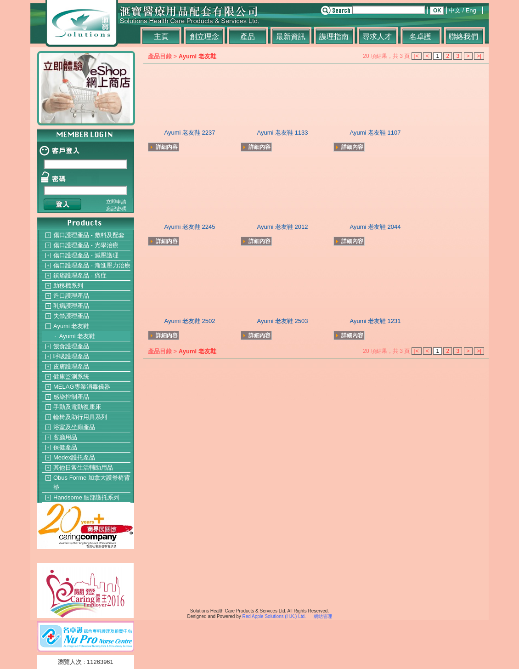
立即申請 (116, 201)
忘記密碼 (116, 208)
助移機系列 (68, 285)
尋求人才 (377, 36)
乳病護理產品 (71, 305)
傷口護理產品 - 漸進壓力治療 (91, 265)
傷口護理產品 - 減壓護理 (85, 255)
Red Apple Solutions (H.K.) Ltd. (273, 616)
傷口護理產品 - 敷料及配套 (88, 235)
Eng (471, 10)
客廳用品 (65, 437)
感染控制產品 (71, 396)
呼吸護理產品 (71, 356)
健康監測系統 (71, 376)
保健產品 (65, 447)
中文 (455, 10)
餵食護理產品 (71, 346)
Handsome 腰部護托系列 (86, 497)
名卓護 (420, 36)
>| (479, 56)
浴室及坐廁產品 (74, 427)
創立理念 (204, 36)
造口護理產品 (71, 295)
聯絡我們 (463, 36)
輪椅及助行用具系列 (80, 417)
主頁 (161, 36)
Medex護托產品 (74, 457)
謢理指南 (334, 36)
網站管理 (323, 616)
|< (416, 56)
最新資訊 (290, 36)
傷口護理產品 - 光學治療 (85, 245)
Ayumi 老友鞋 (71, 326)
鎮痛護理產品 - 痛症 (80, 275)
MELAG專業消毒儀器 (81, 386)
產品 (247, 36)
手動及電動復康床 (77, 406)
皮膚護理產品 (71, 366)
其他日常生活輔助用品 (83, 467)
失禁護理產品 (71, 315)
